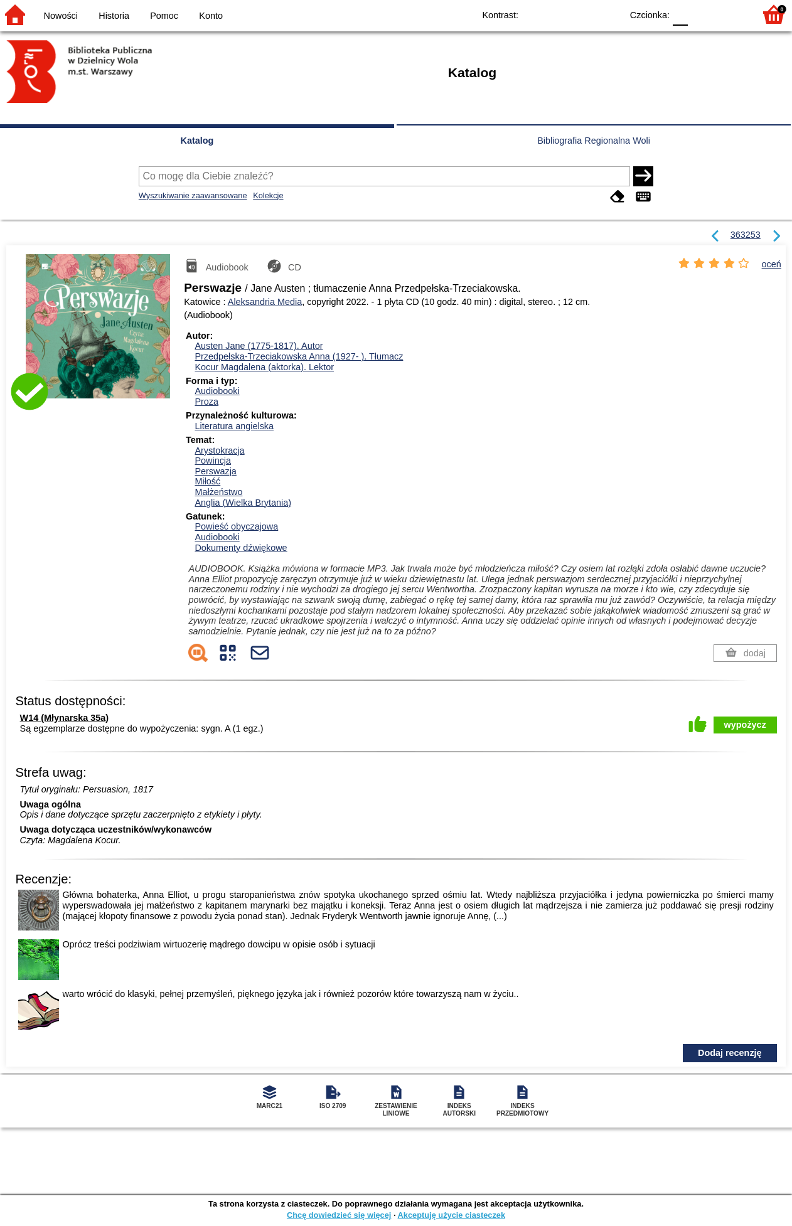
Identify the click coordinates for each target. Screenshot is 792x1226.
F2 (731, 14)
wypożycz (745, 725)
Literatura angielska (234, 426)
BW (558, 14)
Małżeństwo (218, 492)
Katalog (197, 141)
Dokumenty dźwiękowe (241, 548)
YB (583, 14)
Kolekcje (268, 195)
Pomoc (164, 16)
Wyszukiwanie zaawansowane (193, 195)
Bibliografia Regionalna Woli (593, 141)
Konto (211, 16)
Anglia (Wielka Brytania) (243, 503)
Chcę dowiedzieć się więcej (339, 1215)
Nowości (61, 16)
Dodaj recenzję (730, 1053)
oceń (771, 264)
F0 (680, 14)
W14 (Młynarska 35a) (64, 718)
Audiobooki (217, 391)
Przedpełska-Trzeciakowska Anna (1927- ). (299, 356)
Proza (206, 402)
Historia (114, 16)
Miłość (207, 481)
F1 (702, 14)
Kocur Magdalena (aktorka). (264, 367)
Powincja (213, 461)
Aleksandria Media (265, 302)
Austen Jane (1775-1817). (259, 346)
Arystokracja (219, 450)
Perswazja (215, 471)
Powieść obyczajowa (236, 526)
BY (608, 14)
